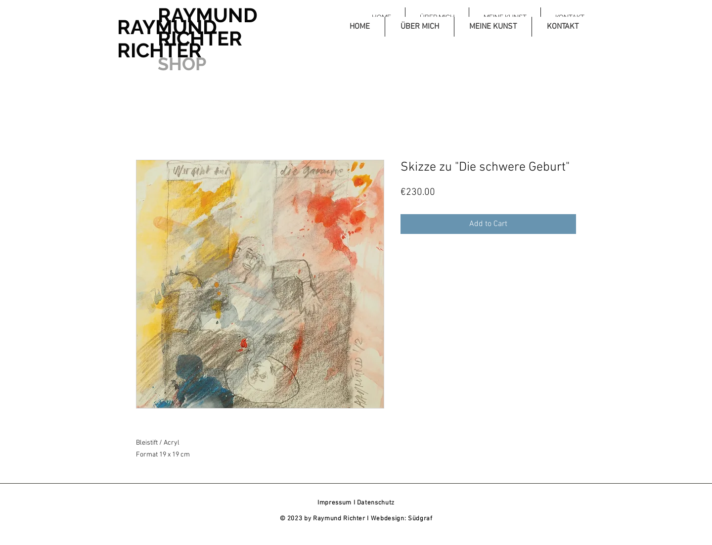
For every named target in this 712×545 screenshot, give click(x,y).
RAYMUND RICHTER (167, 38)
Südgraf (420, 519)
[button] (419, 27)
